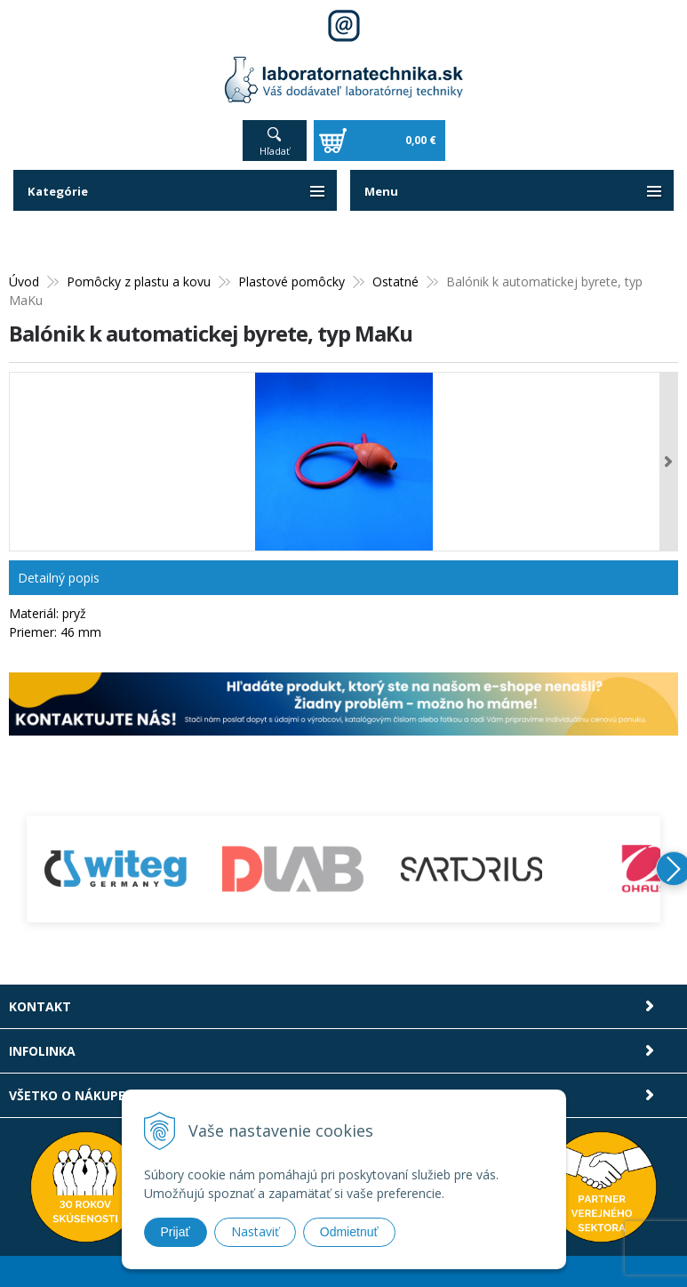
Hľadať (275, 150)
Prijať (175, 1232)
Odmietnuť (349, 1232)
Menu (382, 190)
